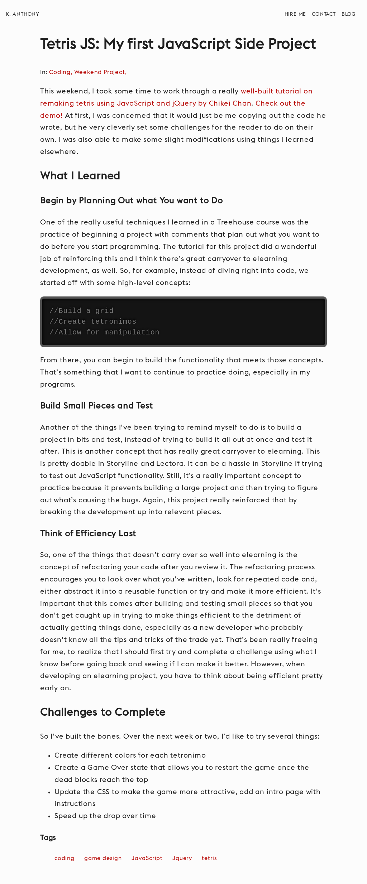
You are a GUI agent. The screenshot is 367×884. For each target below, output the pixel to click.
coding (65, 858)
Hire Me (295, 14)
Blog (349, 14)
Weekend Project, (101, 72)
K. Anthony (22, 14)
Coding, (61, 72)
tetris (210, 858)
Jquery (183, 858)
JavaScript (148, 858)
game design (104, 858)
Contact (324, 14)
